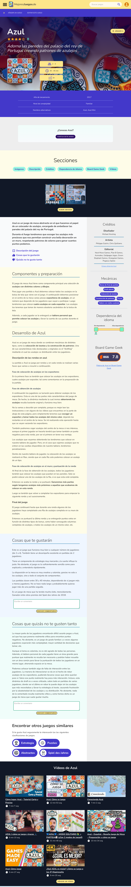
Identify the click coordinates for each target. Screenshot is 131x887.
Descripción (35, 169)
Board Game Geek (95, 169)
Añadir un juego (15, 13)
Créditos (50, 169)
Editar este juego (34, 13)
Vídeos (113, 169)
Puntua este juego (65, 137)
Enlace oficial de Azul (109, 266)
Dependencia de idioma (70, 169)
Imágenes (19, 169)
